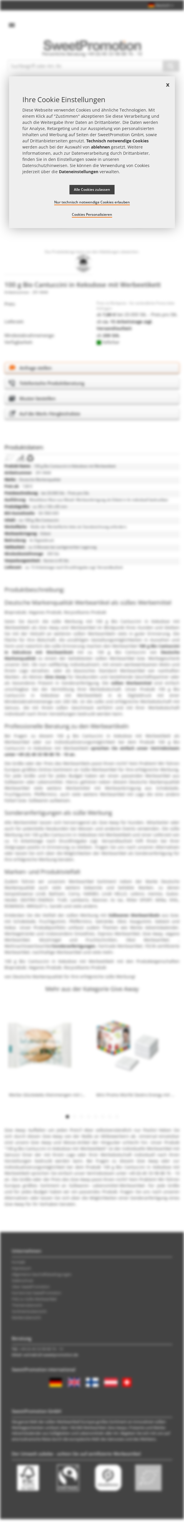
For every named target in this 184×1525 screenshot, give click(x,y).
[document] (92, 152)
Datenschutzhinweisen (44, 165)
